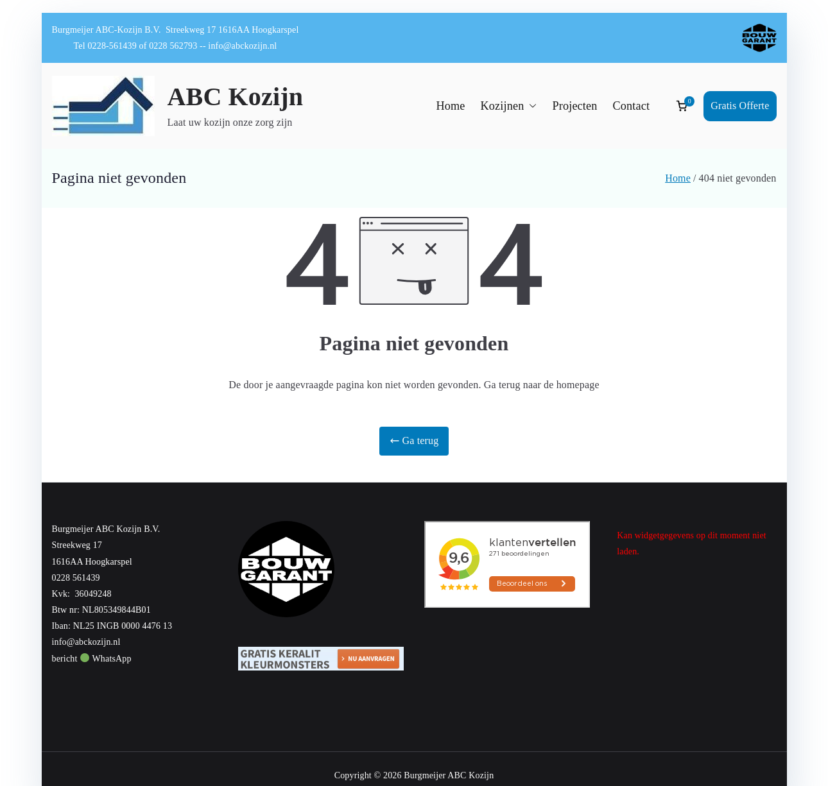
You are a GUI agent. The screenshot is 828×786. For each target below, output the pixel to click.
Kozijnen (508, 106)
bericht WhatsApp (92, 658)
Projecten (574, 105)
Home (450, 105)
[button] (530, 106)
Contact (631, 105)
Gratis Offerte (740, 105)
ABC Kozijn (236, 96)
